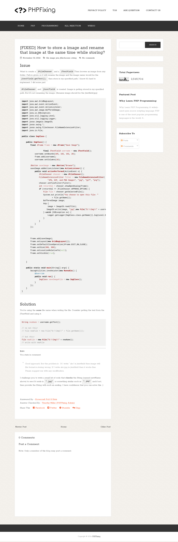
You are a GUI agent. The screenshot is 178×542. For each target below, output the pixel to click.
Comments (127, 147)
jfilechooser (65, 58)
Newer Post (20, 427)
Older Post (106, 427)
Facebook (39, 408)
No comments (88, 58)
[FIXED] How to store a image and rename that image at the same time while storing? (62, 51)
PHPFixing (96, 537)
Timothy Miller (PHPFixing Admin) (58, 403)
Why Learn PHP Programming (137, 101)
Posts (124, 141)
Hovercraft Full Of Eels (46, 400)
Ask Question (131, 10)
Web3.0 (93, 26)
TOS (114, 10)
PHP (33, 26)
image (52, 58)
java (57, 58)
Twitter (52, 408)
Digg (76, 408)
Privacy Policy (96, 10)
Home (21, 26)
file (47, 58)
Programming (50, 26)
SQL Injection (74, 26)
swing (73, 58)
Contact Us (153, 10)
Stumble (64, 408)
